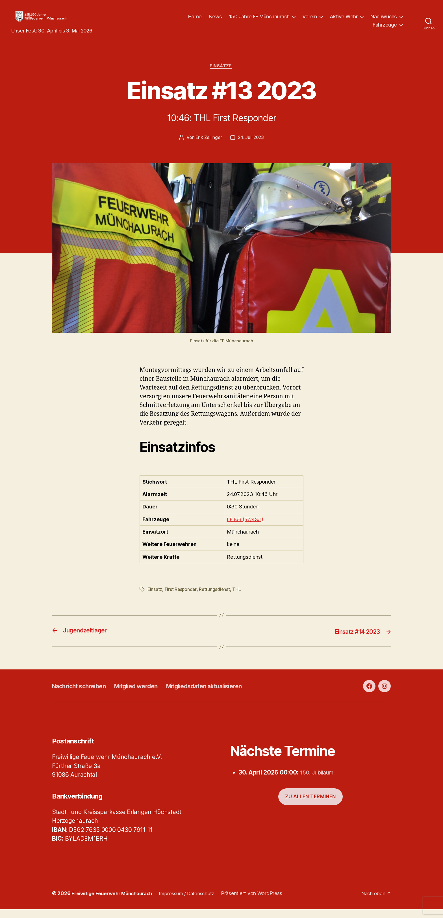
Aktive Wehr (344, 21)
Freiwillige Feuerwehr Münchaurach (115, 902)
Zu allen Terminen (310, 805)
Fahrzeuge (385, 29)
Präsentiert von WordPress (261, 902)
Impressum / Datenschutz (195, 902)
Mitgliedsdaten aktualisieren (227, 695)
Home (195, 21)
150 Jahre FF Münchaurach (259, 21)
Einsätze (221, 75)
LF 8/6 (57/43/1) (246, 529)
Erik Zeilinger (208, 146)
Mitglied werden (149, 695)
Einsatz (154, 598)
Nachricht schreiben (83, 695)
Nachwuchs (383, 21)
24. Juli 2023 (251, 146)
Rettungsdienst (215, 598)
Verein (309, 21)
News (215, 21)
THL (238, 598)
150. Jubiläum (319, 781)
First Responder (181, 598)
